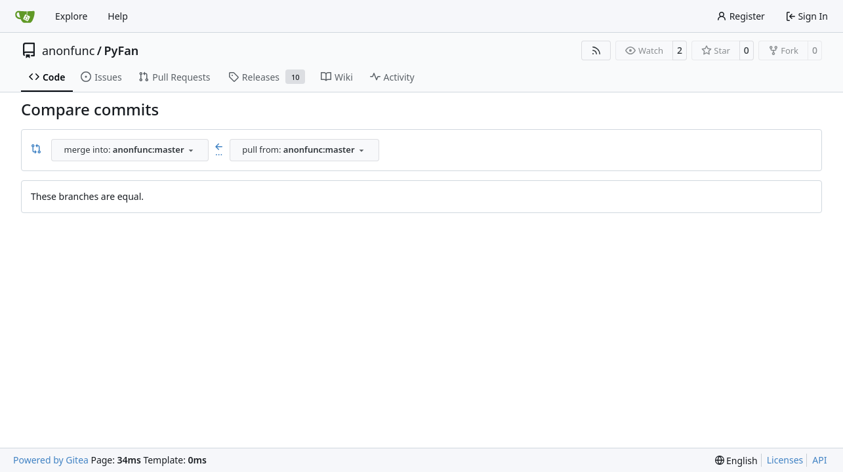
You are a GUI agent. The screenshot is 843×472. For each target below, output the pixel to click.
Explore (71, 16)
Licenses (785, 460)
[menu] (736, 460)
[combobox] (130, 150)
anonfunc (68, 50)
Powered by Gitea (51, 460)
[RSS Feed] (596, 50)
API (819, 460)
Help (118, 16)
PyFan (121, 50)
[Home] (25, 16)
